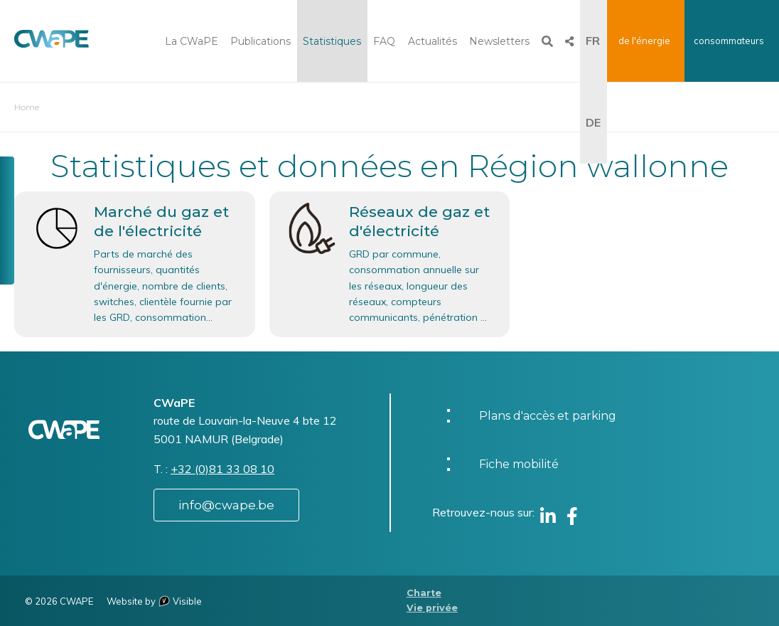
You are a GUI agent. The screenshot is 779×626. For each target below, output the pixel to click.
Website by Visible (154, 601)
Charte (424, 593)
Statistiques (332, 41)
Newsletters (499, 41)
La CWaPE (191, 41)
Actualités (432, 41)
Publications (260, 41)
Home (26, 107)
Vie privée (432, 608)
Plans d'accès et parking (547, 416)
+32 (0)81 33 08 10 (222, 469)
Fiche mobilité (519, 464)
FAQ (384, 41)
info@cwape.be (226, 505)
